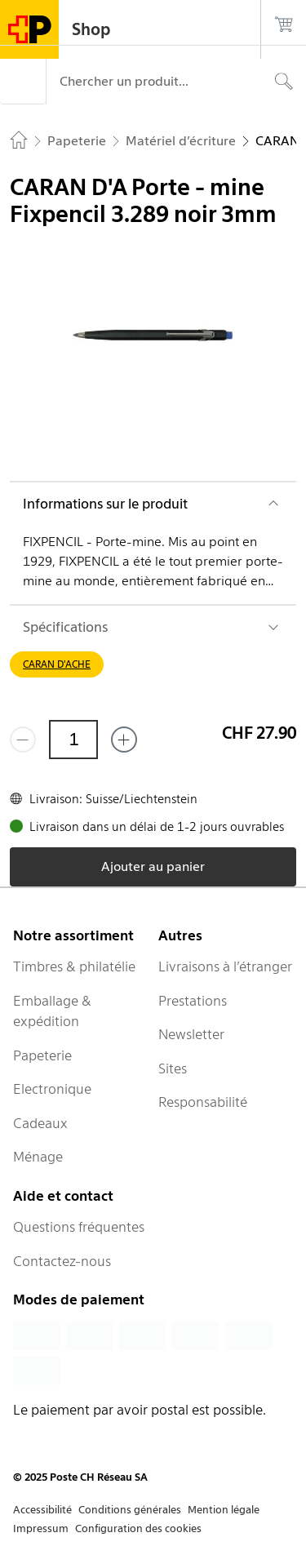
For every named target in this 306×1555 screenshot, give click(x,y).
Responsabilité (202, 1102)
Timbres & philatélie (74, 966)
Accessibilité (42, 1510)
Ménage (38, 1156)
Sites (172, 1068)
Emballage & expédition (52, 1011)
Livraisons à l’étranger (225, 966)
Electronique (52, 1089)
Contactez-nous (62, 1261)
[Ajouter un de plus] (124, 739)
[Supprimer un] (23, 739)
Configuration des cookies (138, 1528)
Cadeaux (40, 1123)
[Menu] (23, 81)
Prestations (192, 1001)
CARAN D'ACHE (57, 664)
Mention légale (223, 1510)
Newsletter (191, 1034)
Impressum (41, 1528)
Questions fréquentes (78, 1227)
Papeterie (42, 1055)
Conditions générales (129, 1510)
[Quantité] (73, 739)
